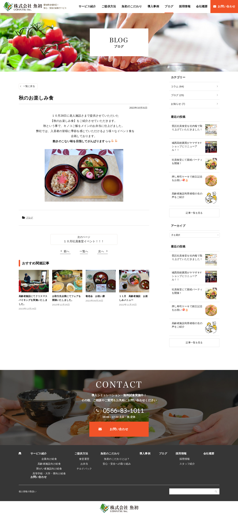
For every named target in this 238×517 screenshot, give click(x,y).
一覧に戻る (29, 86)
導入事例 (144, 453)
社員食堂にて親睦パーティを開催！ (187, 161)
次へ (101, 251)
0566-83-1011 (123, 410)
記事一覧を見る (194, 212)
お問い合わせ (119, 429)
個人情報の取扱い (28, 491)
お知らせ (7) (178, 103)
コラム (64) (177, 86)
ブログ (29, 217)
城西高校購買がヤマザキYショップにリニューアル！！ (187, 146)
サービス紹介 (38, 453)
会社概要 (208, 453)
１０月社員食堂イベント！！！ (84, 241)
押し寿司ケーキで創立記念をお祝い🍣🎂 (187, 178)
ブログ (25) (177, 95)
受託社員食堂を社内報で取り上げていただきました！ (187, 127)
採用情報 (181, 453)
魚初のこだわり (110, 453)
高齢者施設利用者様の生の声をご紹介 (187, 195)
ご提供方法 (81, 453)
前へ (67, 251)
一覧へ (84, 251)
